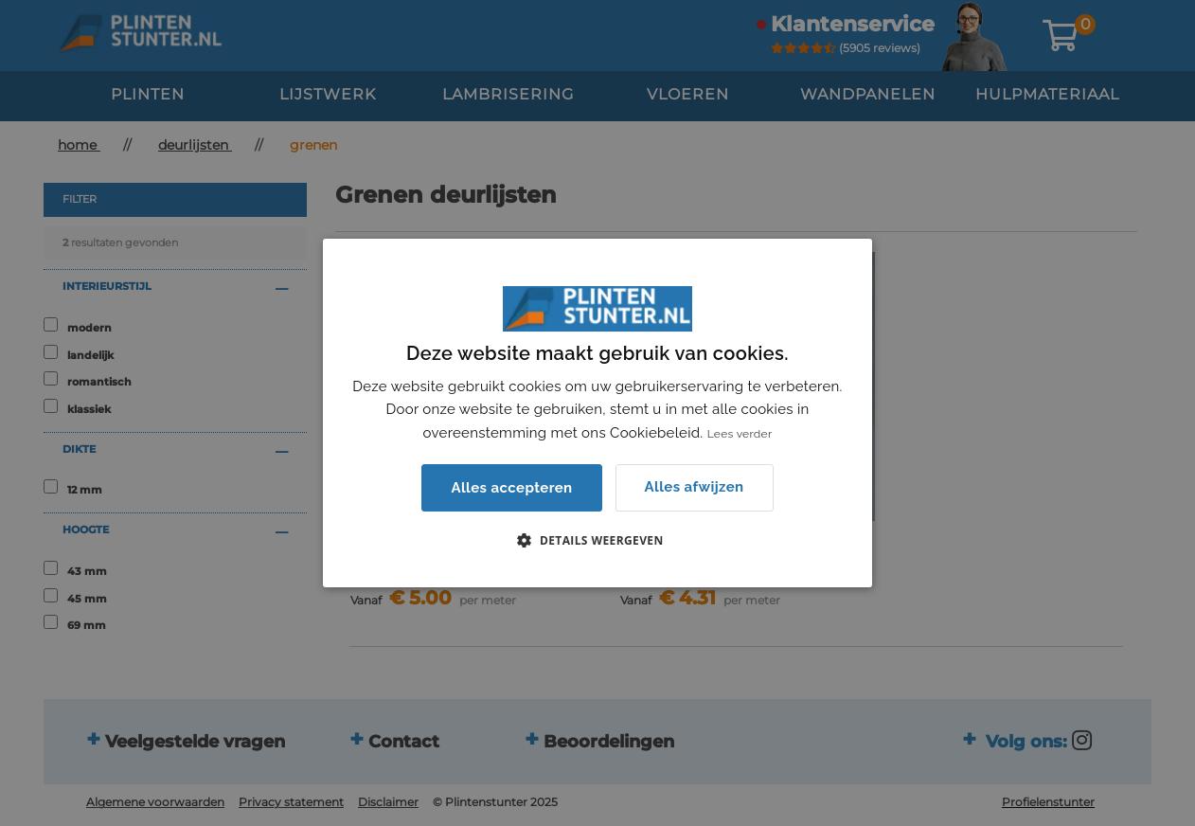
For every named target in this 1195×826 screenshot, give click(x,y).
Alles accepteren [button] (511, 487)
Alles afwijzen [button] (694, 486)
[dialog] (597, 413)
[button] (597, 539)
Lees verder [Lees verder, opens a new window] (740, 433)
